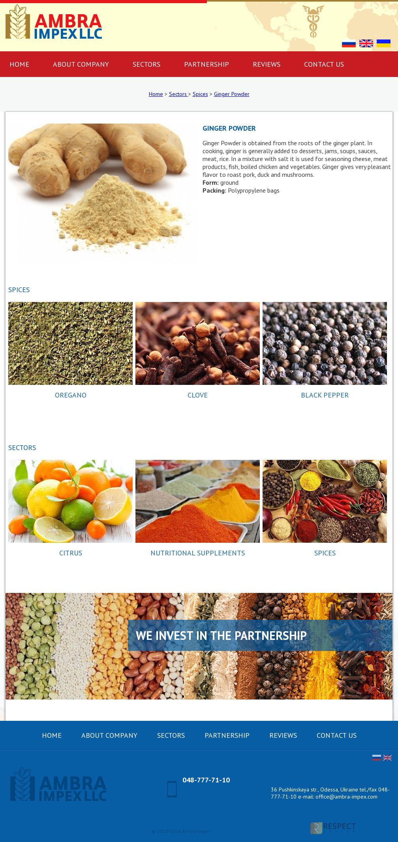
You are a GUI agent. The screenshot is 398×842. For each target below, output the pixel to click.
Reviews (266, 64)
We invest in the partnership (221, 635)
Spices (200, 94)
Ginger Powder (232, 94)
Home (156, 94)
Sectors (146, 64)
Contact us (324, 64)
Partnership (206, 64)
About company (81, 64)
